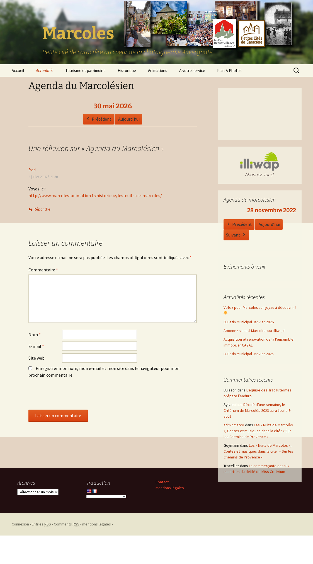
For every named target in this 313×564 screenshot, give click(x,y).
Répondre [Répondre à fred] (42, 209)
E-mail (36, 346)
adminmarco (234, 424)
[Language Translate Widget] (106, 496)
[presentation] (70, 396)
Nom (34, 334)
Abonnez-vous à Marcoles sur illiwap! (254, 330)
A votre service (192, 70)
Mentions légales (170, 487)
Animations (157, 70)
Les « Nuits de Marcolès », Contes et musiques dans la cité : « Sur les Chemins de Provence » (258, 430)
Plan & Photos (229, 70)
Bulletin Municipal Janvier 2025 (249, 353)
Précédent (98, 119)
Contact (162, 481)
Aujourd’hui (129, 118)
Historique (127, 70)
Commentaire (43, 270)
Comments (66, 524)
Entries (41, 524)
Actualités (44, 70)
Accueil (18, 70)
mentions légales (96, 524)
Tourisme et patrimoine (85, 70)
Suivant (236, 235)
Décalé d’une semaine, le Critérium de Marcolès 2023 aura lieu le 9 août (257, 410)
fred (32, 169)
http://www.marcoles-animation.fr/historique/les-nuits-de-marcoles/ (95, 195)
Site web (36, 358)
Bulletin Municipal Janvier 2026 (249, 321)
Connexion (20, 524)
